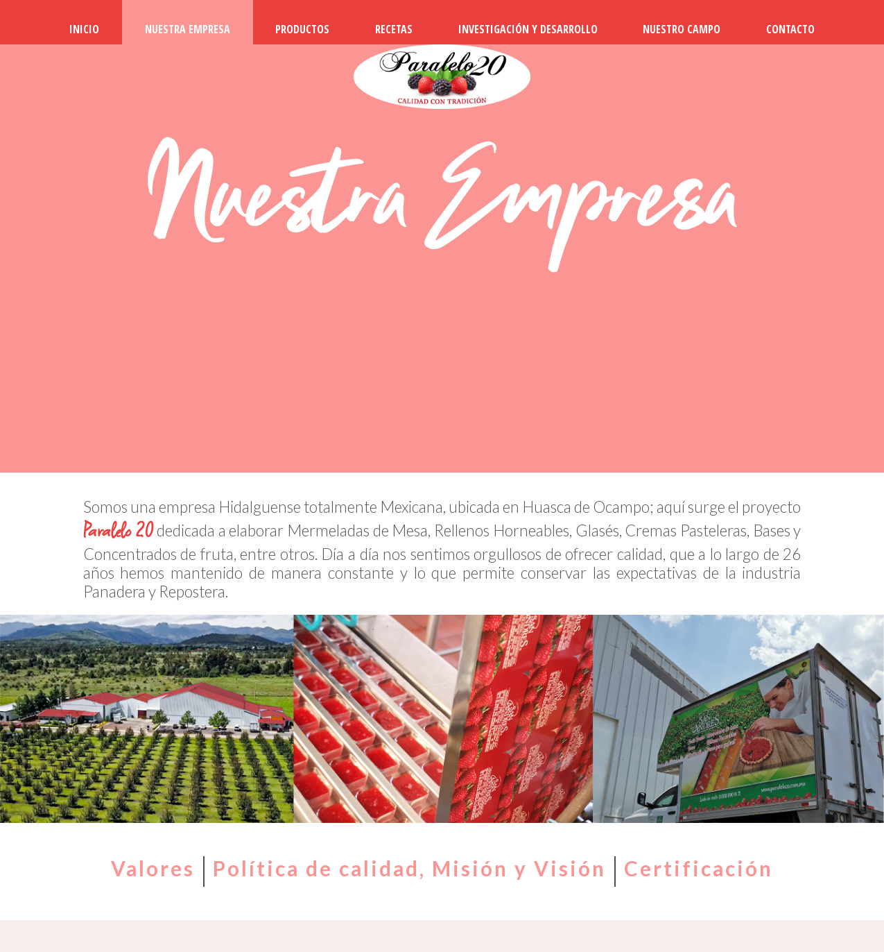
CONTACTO (790, 29)
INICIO (84, 29)
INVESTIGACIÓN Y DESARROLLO (528, 29)
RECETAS (394, 29)
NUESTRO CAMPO (681, 29)
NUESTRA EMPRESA (187, 29)
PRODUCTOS (302, 29)
